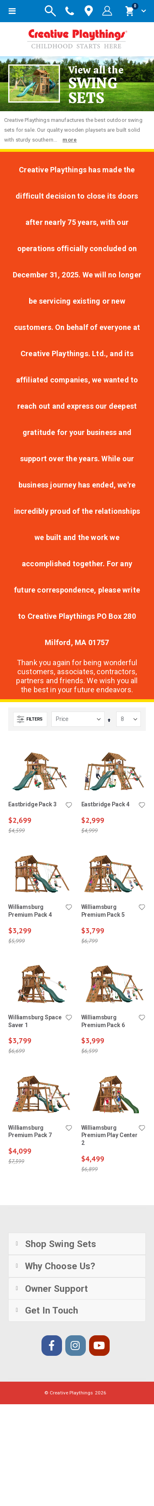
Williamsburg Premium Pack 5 (103, 911)
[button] (69, 805)
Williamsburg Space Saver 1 (35, 1021)
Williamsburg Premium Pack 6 (103, 1021)
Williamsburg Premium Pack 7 (30, 1131)
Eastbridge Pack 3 (32, 804)
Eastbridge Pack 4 (105, 804)
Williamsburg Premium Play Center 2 (109, 1135)
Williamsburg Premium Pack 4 (30, 911)
